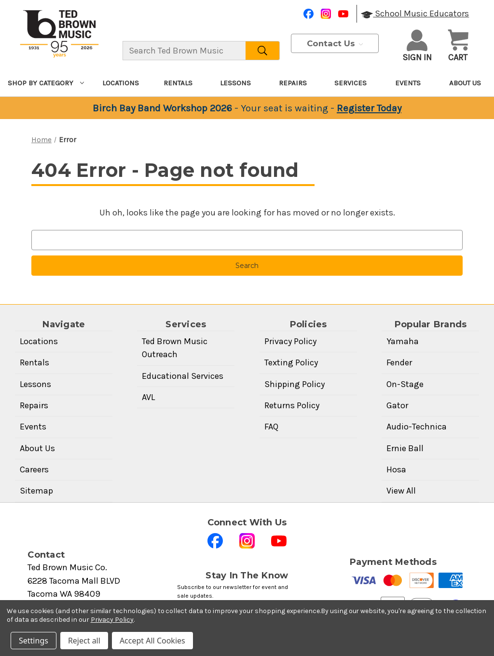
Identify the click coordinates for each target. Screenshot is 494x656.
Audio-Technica (416, 426)
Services (350, 83)
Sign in (417, 46)
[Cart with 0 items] (458, 46)
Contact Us (335, 43)
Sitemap (36, 490)
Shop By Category (46, 83)
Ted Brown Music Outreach (174, 348)
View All (401, 490)
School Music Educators (415, 13)
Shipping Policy (294, 384)
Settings (33, 640)
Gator (397, 405)
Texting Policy (291, 362)
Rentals (178, 83)
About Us (465, 83)
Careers (34, 469)
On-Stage (405, 384)
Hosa (396, 469)
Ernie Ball (405, 448)
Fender (399, 362)
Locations (120, 83)
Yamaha (402, 341)
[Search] (263, 50)
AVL (148, 397)
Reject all (84, 640)
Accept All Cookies (152, 640)
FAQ (271, 426)
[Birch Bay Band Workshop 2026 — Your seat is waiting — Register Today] (247, 108)
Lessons (235, 83)
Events (408, 83)
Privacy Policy (290, 341)
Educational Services (182, 376)
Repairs (293, 83)
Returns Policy (291, 405)
